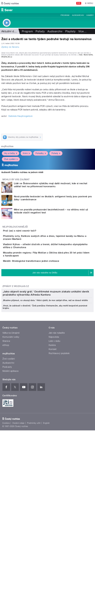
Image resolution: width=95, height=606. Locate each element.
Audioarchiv (78, 15)
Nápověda (54, 482)
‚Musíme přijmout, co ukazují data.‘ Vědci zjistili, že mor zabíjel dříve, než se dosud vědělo (45, 445)
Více (82, 31)
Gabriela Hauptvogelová (20, 169)
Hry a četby (10, 206)
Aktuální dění (9, 31)
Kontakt (53, 494)
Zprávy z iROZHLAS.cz (15, 369)
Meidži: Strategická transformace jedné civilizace (42, 336)
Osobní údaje (18, 568)
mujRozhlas (7, 200)
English (46, 568)
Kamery (90, 15)
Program (65, 15)
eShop (5, 490)
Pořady (40, 31)
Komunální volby (10, 482)
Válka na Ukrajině (10, 477)
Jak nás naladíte (57, 477)
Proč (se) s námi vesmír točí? (30, 284)
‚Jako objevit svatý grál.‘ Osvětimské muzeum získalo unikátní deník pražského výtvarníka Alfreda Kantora (46, 438)
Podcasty (7, 512)
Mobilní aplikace (10, 516)
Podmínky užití (33, 568)
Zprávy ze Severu (10, 47)
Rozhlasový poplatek (59, 498)
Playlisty (70, 31)
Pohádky (40, 206)
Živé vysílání (11, 212)
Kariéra (52, 490)
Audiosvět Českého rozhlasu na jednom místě (22, 226)
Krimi (26, 206)
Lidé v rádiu (54, 486)
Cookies (6, 568)
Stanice (6, 486)
